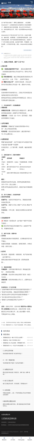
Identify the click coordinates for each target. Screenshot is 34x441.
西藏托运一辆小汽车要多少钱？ (12, 340)
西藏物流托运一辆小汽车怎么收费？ (13, 337)
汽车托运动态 (24, 14)
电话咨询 (29, 438)
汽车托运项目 (21, 438)
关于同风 (13, 438)
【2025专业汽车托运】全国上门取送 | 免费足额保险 (18, 322)
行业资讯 (30, 14)
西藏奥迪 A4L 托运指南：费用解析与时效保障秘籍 (17, 343)
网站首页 (4, 438)
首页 (19, 14)
